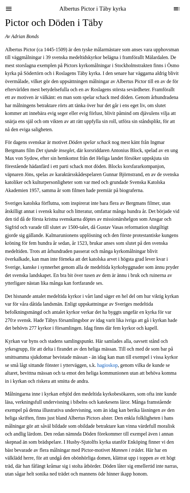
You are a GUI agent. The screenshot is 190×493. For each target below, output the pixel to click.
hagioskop (107, 365)
